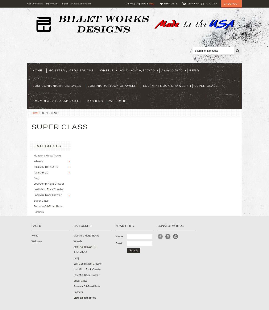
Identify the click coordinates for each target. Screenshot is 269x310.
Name (119, 236)
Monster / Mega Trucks (71, 70)
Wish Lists (170, 3)
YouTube (175, 236)
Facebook (160, 236)
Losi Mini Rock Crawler (167, 85)
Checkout (231, 3)
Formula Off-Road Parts (57, 101)
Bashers (95, 101)
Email (119, 243)
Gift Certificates (35, 3)
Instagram (168, 236)
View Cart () (202, 3)
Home (35, 113)
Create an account (82, 3)
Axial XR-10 (173, 70)
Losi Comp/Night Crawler (57, 85)
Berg (194, 70)
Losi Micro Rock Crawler (112, 85)
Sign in (65, 3)
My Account (52, 3)
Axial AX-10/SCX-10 (139, 70)
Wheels (108, 70)
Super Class (206, 85)
